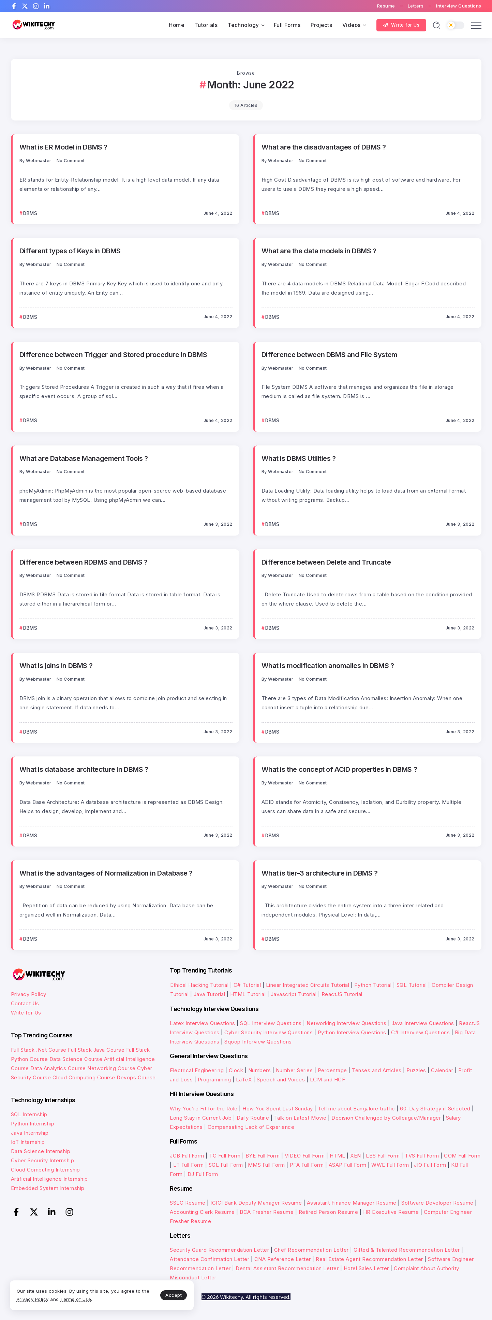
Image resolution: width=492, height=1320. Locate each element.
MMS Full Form (266, 1165)
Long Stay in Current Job (201, 1118)
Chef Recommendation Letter (311, 1250)
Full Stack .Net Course (38, 1050)
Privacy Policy (28, 994)
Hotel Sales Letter (366, 1268)
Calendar (442, 1070)
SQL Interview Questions (271, 1023)
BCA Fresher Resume (267, 1212)
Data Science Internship (41, 1151)
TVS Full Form (422, 1155)
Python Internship (33, 1123)
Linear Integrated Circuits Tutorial (307, 985)
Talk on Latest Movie (300, 1118)
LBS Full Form (383, 1155)
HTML (337, 1155)
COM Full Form (462, 1155)
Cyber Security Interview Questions (268, 1032)
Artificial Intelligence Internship (49, 1179)
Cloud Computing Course (84, 1077)
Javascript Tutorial (294, 994)
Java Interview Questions (422, 1023)
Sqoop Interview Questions (258, 1041)
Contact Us (25, 1003)
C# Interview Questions (420, 1032)
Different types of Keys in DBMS (70, 250)
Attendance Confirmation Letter (209, 1259)
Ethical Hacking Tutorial (199, 985)
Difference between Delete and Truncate (326, 562)
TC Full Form (224, 1155)
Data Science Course (76, 1059)
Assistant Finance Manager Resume (352, 1203)
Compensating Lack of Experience (251, 1127)
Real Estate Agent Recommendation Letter (369, 1259)
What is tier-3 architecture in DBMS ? (320, 873)
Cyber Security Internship (42, 1160)
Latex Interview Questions (202, 1023)
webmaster (38, 160)
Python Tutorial (373, 985)
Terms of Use (85, 1299)
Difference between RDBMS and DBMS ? (83, 562)
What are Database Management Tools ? (83, 458)
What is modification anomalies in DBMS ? (328, 665)
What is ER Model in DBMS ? (63, 147)
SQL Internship (29, 1114)
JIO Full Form (430, 1165)
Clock (236, 1070)
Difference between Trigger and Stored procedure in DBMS (113, 354)
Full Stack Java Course (96, 1050)
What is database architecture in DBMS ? (83, 769)
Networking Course (111, 1068)
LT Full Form (188, 1165)
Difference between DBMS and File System (329, 354)
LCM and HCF (327, 1079)
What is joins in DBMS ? (56, 665)
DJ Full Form (203, 1174)
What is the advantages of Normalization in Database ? (106, 873)
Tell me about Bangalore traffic (356, 1108)
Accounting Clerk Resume (202, 1212)
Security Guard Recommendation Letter (219, 1250)
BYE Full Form (262, 1155)
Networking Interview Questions (346, 1023)
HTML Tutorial (248, 994)
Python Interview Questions (352, 1032)
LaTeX (244, 1079)
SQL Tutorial (412, 985)
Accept (160, 1294)
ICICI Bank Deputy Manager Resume (256, 1203)
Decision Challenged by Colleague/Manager (386, 1118)
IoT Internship (28, 1142)
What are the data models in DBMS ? (319, 250)
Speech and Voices (281, 1079)
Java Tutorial (209, 994)
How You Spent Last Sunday (277, 1108)
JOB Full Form (187, 1155)
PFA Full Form (307, 1165)
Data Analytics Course (58, 1068)
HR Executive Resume (391, 1212)
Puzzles (416, 1070)
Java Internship (30, 1133)
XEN (355, 1155)
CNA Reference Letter (282, 1259)
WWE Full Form (390, 1165)
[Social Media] (14, 6)
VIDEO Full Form (305, 1155)
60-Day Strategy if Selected (435, 1108)
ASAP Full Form (348, 1165)
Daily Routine (253, 1118)
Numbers (259, 1070)
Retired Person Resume (328, 1212)
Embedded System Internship (48, 1188)
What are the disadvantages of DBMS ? (324, 147)
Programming (214, 1079)
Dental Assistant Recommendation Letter (287, 1268)
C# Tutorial (248, 985)
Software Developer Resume (437, 1203)
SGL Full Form (226, 1165)
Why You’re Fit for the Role (204, 1108)
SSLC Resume (188, 1203)
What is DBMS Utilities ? (299, 458)
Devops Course (136, 1077)
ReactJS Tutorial (342, 994)
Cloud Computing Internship (45, 1169)
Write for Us (26, 1012)
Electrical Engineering (197, 1070)
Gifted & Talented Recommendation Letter (407, 1250)
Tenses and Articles (377, 1070)
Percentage (332, 1070)
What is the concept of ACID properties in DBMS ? (339, 769)
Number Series (294, 1070)
